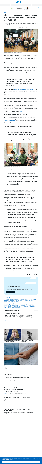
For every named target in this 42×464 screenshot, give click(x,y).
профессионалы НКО (9, 299)
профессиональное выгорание (19, 299)
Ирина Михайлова (15, 27)
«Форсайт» (22, 111)
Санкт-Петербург (9, 297)
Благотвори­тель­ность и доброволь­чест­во (19, 393)
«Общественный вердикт (9, 120)
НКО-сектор (25, 27)
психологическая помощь (18, 300)
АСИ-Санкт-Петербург (8, 27)
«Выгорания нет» (21, 200)
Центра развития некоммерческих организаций (24, 89)
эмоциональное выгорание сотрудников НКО (12, 301)
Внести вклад (10, 291)
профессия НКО (27, 299)
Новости (5, 12)
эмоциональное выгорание (28, 300)
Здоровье (20, 27)
